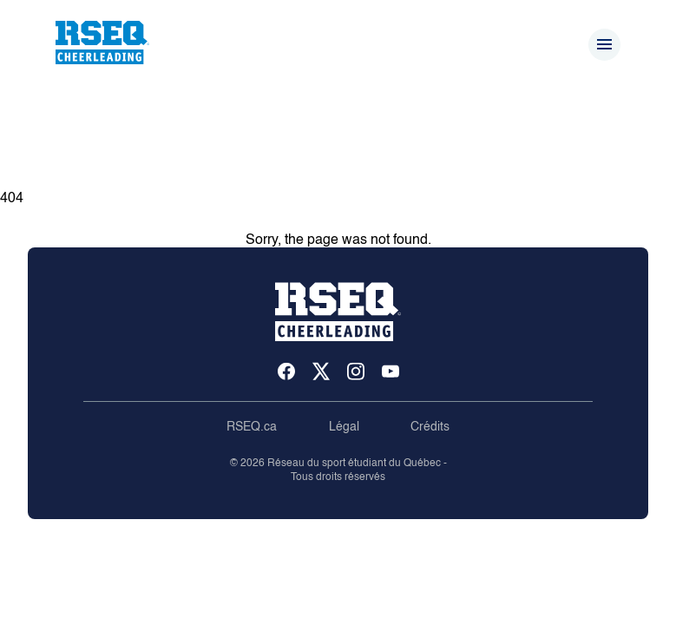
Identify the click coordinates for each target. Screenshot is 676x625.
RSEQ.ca (251, 427)
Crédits (430, 427)
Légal (344, 427)
